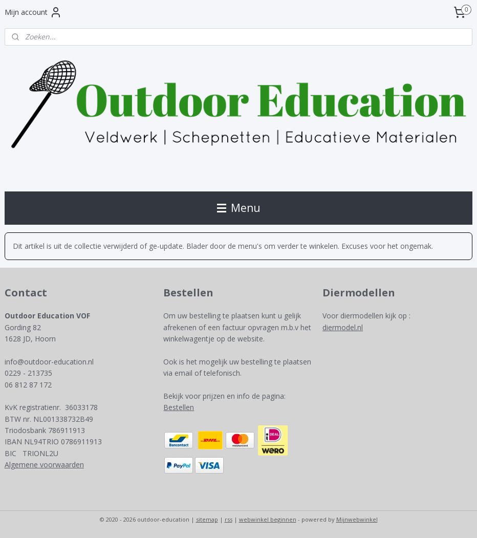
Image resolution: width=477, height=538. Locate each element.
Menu (239, 208)
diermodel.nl (342, 327)
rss (228, 519)
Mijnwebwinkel (357, 519)
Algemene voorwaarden (44, 464)
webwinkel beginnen (267, 519)
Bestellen (178, 407)
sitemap (207, 519)
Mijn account (33, 12)
